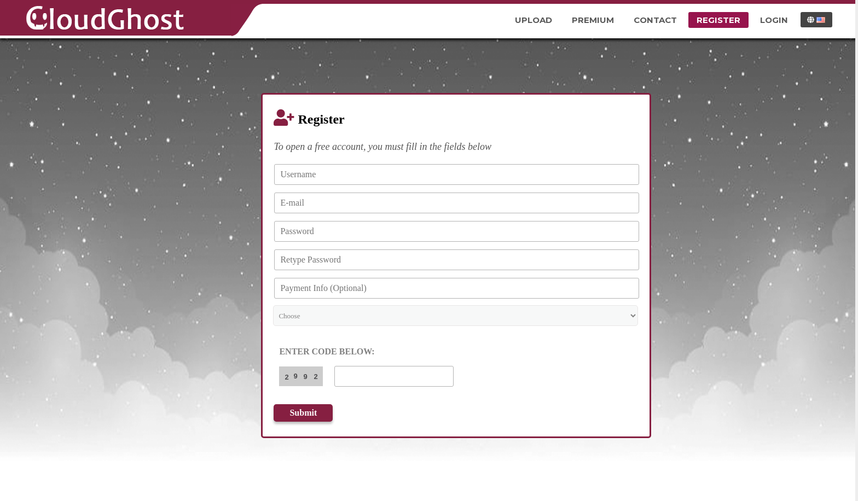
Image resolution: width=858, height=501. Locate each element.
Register (718, 20)
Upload (533, 20)
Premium (593, 20)
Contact (655, 20)
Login (774, 20)
